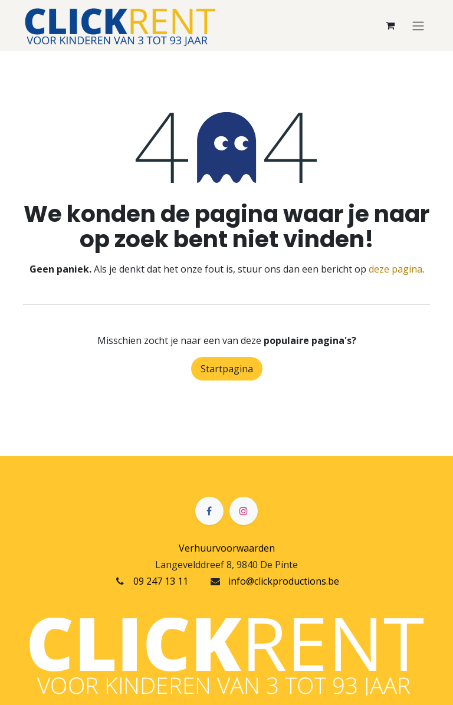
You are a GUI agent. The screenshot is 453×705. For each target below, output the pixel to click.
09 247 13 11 (160, 581)
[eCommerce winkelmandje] (390, 25)
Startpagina (227, 368)
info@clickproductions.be (283, 581)
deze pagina (395, 269)
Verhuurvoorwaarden (227, 548)
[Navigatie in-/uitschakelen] (418, 25)
